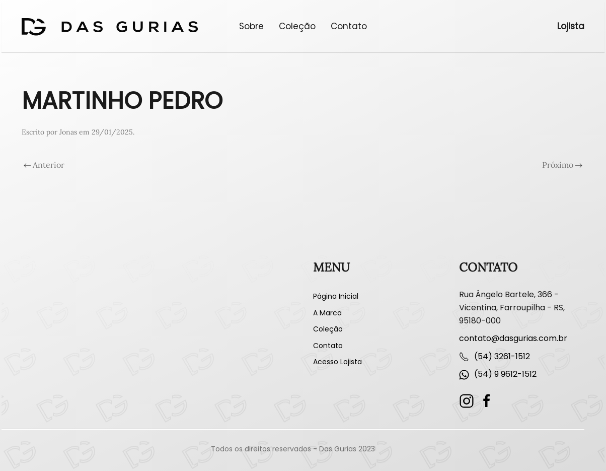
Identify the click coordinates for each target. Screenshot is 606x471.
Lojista (570, 26)
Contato (349, 26)
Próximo (562, 165)
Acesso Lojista (337, 362)
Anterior (44, 165)
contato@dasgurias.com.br (513, 338)
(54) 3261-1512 (502, 356)
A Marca (327, 313)
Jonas (68, 132)
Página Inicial (335, 296)
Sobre (251, 26)
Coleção (297, 26)
